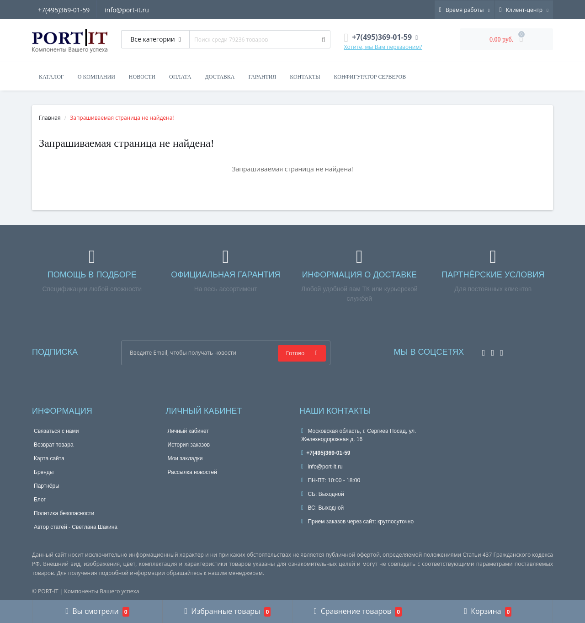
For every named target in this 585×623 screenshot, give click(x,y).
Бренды (43, 472)
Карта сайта (49, 458)
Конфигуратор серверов (370, 77)
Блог (40, 499)
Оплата (180, 77)
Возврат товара (54, 445)
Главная (50, 118)
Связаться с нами (56, 431)
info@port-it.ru (128, 9)
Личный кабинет (188, 431)
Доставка (219, 77)
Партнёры (46, 486)
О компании (96, 77)
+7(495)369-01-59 (64, 9)
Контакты (305, 77)
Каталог (51, 77)
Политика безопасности (64, 513)
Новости (142, 77)
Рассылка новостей (192, 472)
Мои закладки (185, 458)
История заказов (189, 445)
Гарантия (263, 77)
